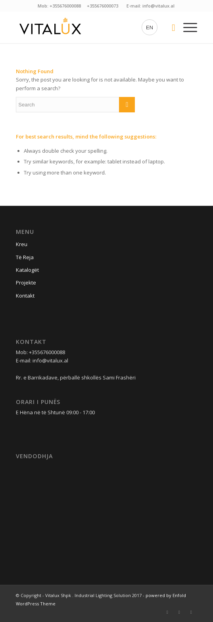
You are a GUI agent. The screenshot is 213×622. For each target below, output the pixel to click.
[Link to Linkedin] (191, 612)
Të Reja (25, 257)
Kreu (21, 244)
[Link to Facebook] (167, 612)
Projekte (26, 282)
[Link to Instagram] (179, 612)
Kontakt (25, 295)
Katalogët (27, 269)
